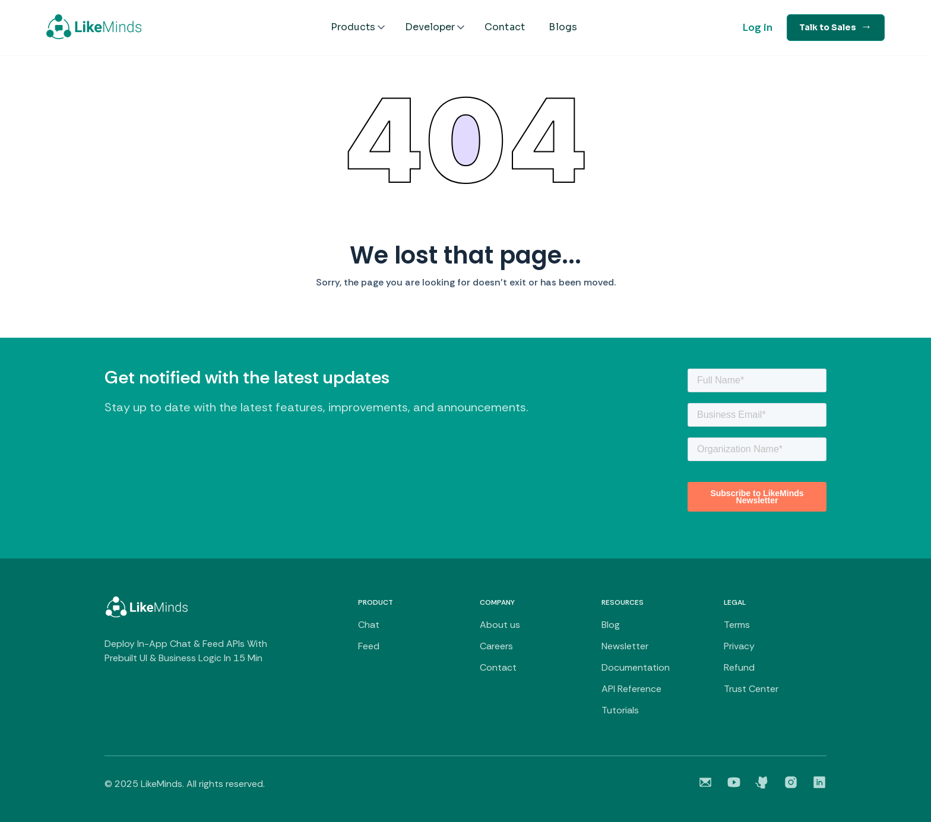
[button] (359, 27)
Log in (757, 27)
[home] (93, 26)
